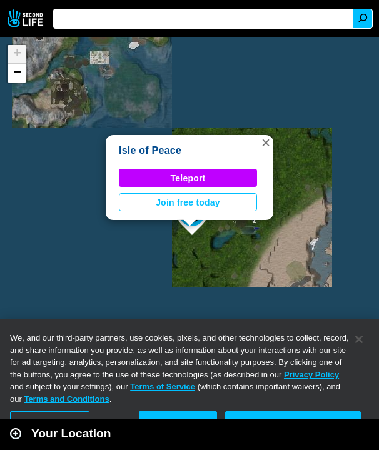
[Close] (359, 339)
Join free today (188, 203)
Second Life (26, 18)
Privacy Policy (311, 374)
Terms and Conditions (66, 399)
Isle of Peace (150, 150)
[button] (265, 142)
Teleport (188, 178)
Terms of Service (162, 386)
